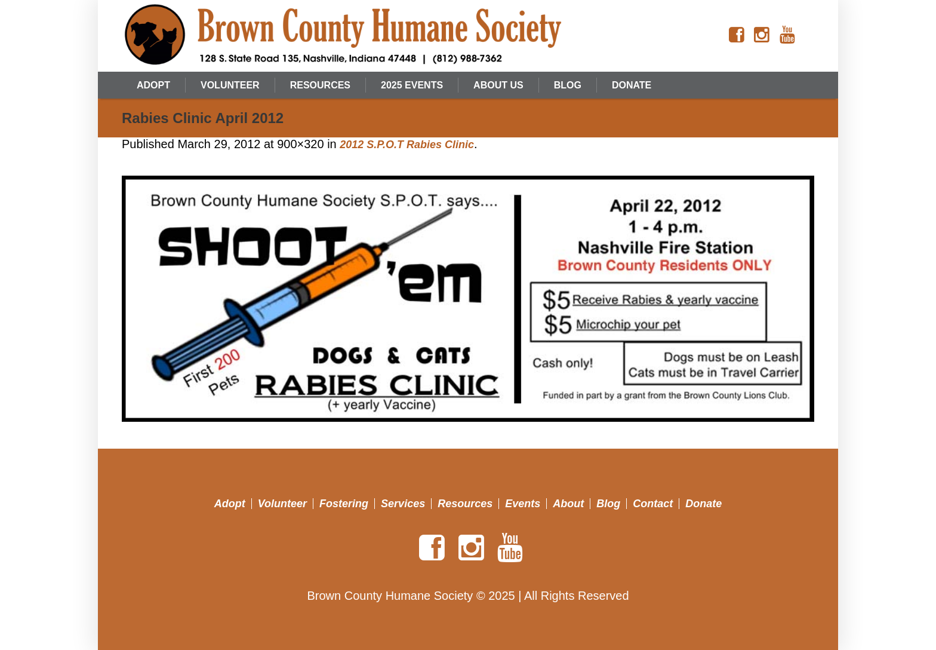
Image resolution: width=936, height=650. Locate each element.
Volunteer (282, 503)
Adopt (229, 503)
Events (522, 503)
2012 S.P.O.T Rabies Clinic (407, 145)
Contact (653, 503)
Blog (608, 503)
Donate (703, 503)
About (568, 503)
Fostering (343, 503)
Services (403, 503)
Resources (465, 503)
